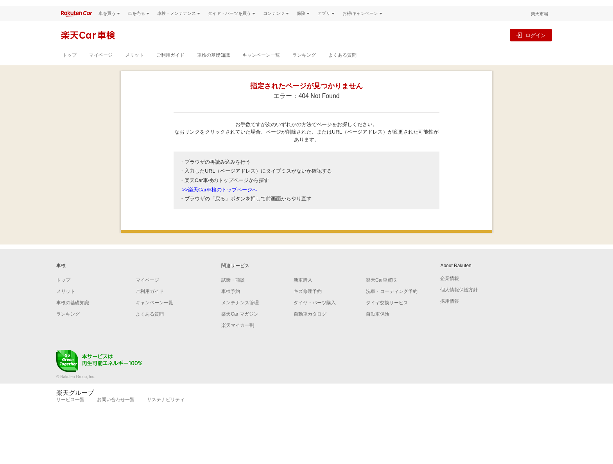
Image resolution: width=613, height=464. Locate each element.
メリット (134, 68)
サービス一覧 (70, 413)
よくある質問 (342, 68)
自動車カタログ (310, 327)
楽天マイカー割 (237, 338)
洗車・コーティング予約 (392, 304)
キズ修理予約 (308, 304)
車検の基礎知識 (213, 68)
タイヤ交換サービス (387, 316)
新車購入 (303, 293)
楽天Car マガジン (239, 327)
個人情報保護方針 (459, 303)
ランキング (304, 68)
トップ (70, 68)
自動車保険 (377, 327)
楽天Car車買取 (381, 293)
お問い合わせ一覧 (115, 413)
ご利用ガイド (170, 68)
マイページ (101, 68)
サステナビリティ (166, 413)
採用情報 (449, 314)
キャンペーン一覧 (261, 68)
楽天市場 (539, 27)
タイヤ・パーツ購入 (315, 316)
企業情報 (449, 291)
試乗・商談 (233, 293)
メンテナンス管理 (240, 316)
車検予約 (230, 304)
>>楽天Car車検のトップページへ (220, 203)
